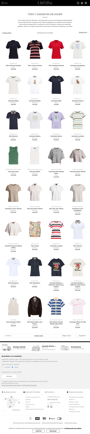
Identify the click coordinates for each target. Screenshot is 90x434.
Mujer (16, 367)
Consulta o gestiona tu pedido (33, 398)
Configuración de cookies (74, 428)
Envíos (28, 402)
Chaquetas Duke (74, 411)
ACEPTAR (38, 431)
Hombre (7, 367)
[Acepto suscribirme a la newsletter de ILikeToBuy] (2, 381)
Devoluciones (30, 404)
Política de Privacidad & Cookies (52, 423)
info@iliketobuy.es (53, 397)
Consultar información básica (11, 385)
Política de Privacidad (29, 385)
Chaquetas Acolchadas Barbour (76, 408)
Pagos (28, 407)
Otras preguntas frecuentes (34, 409)
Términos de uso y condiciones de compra (26, 423)
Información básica (70, 423)
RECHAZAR (53, 431)
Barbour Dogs (73, 402)
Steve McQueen (74, 404)
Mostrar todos (38, 335)
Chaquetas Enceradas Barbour (76, 398)
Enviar (9, 376)
